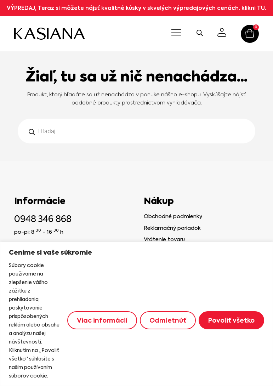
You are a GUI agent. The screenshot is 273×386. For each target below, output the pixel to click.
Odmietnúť (167, 320)
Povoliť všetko (231, 320)
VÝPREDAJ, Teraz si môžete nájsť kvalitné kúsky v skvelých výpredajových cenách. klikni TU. (136, 8)
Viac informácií (102, 320)
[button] (176, 33)
